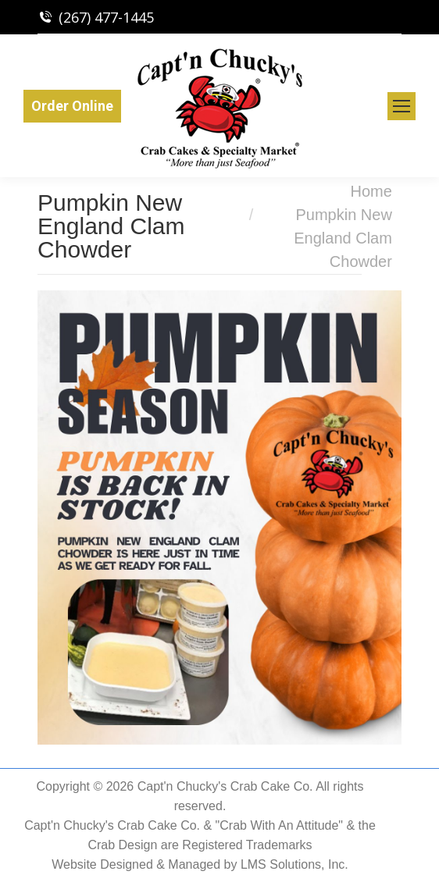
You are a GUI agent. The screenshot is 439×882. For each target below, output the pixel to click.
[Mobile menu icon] (401, 106)
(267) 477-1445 (106, 17)
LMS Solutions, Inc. (294, 864)
